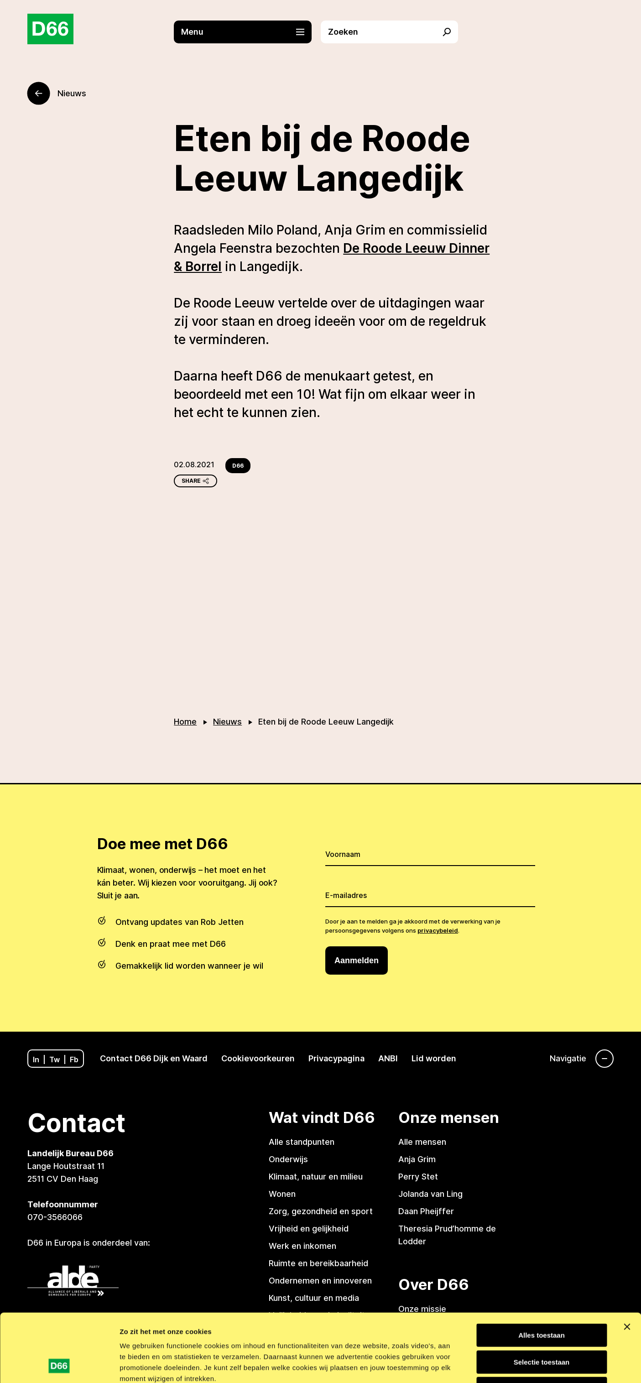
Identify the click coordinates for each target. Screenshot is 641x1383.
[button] (247, 32)
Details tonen (489, 1365)
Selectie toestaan (542, 1298)
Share (195, 481)
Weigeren (541, 1325)
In (36, 1059)
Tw (54, 1059)
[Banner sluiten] (627, 1263)
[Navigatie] (582, 1058)
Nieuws (227, 721)
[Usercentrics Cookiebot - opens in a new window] (59, 1365)
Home (185, 721)
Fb (74, 1059)
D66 (238, 465)
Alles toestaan (541, 1271)
